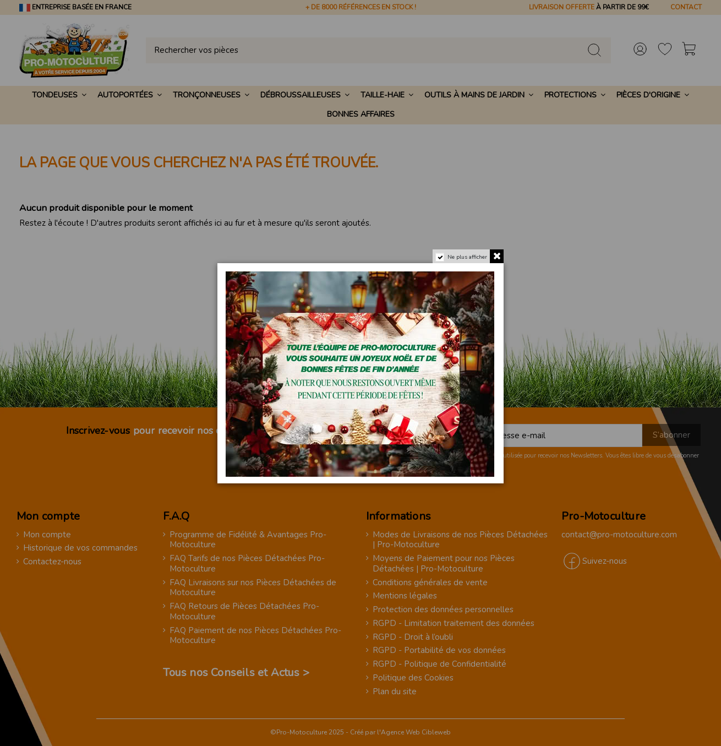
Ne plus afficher (467, 257)
